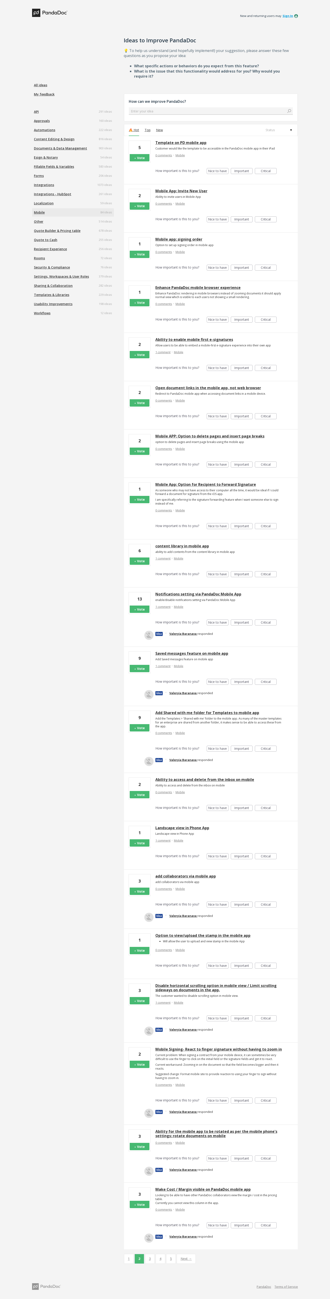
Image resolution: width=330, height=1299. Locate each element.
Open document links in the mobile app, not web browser (208, 387)
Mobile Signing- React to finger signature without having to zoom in (218, 1049)
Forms (39, 176)
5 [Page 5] (171, 1258)
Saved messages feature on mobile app (191, 653)
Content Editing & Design (54, 139)
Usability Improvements (53, 304)
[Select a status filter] (278, 130)
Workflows (42, 313)
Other (38, 221)
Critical (269, 171)
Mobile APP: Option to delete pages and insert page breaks (209, 436)
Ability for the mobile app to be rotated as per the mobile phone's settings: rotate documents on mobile (216, 1133)
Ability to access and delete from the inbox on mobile (204, 779)
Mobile (39, 212)
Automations (44, 130)
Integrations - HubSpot (52, 194)
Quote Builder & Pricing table (57, 230)
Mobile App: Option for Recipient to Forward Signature (205, 484)
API (36, 111)
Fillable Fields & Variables (54, 166)
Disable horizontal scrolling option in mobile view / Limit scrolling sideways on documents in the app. (216, 987)
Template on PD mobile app (180, 142)
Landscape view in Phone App (182, 827)
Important (243, 171)
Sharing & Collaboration (53, 285)
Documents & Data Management (60, 148)
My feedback (44, 94)
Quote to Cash (45, 240)
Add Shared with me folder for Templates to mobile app (207, 712)
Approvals (42, 121)
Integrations (44, 185)
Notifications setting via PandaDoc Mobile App (198, 594)
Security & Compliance (52, 267)
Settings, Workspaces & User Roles (61, 276)
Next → (186, 1258)
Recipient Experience (50, 249)
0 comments (163, 155)
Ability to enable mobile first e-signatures (194, 339)
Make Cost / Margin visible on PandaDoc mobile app (203, 1189)
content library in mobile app (182, 546)
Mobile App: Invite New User (181, 190)
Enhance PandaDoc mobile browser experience (198, 287)
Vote (141, 158)
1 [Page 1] (129, 1258)
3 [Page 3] (150, 1258)
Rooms (39, 258)
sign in (288, 16)
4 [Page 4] (160, 1258)
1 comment (162, 352)
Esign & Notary (46, 157)
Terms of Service (286, 1287)
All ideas (40, 85)
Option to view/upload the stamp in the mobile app (202, 935)
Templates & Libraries (51, 295)
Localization (44, 203)
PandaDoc (264, 1287)
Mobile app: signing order (178, 239)
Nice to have (218, 171)
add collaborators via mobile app (185, 876)
